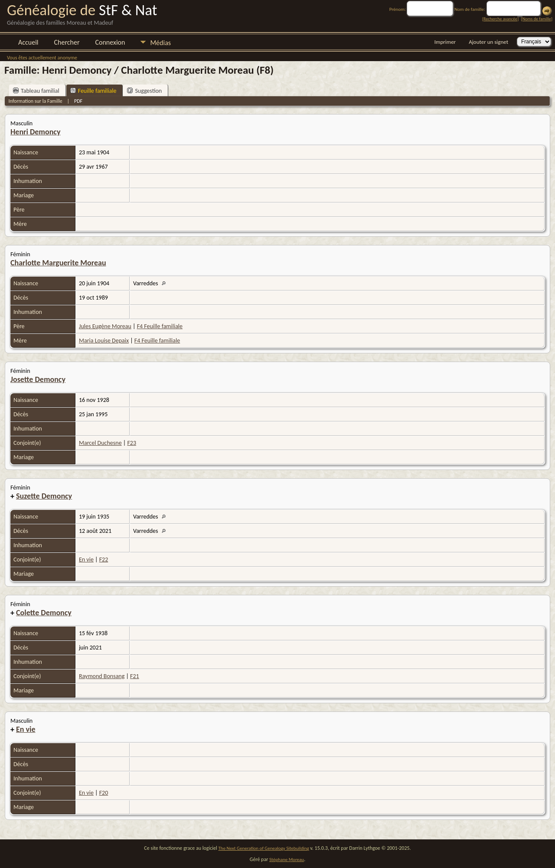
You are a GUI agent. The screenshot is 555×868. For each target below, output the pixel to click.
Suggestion (144, 91)
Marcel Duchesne (100, 443)
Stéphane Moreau (286, 859)
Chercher (67, 42)
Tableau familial (36, 91)
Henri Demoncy (35, 132)
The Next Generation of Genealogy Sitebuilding (264, 848)
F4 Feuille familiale (160, 326)
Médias (160, 43)
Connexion (110, 42)
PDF (78, 101)
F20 (103, 792)
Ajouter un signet (488, 42)
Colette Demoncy (44, 612)
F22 (103, 559)
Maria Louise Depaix (104, 340)
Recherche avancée (500, 19)
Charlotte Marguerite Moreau (58, 263)
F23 (131, 443)
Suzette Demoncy (44, 496)
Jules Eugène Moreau (105, 326)
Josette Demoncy (37, 379)
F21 (134, 676)
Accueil (28, 42)
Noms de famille (536, 19)
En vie (86, 559)
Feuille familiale (93, 91)
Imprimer (445, 42)
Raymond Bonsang (101, 676)
